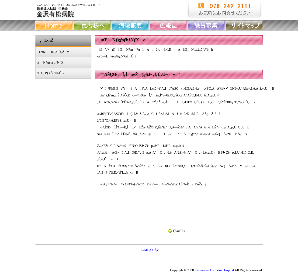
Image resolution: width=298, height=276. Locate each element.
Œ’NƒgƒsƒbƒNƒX (50, 62)
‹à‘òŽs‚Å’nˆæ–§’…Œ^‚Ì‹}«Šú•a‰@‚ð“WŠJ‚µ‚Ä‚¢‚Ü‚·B (68, 5)
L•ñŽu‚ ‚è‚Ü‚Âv (53, 52)
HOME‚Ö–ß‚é (149, 250)
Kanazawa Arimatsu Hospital (214, 270)
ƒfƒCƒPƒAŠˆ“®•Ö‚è (50, 73)
